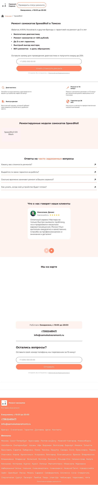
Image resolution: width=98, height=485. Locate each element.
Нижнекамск (56, 468)
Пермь (92, 450)
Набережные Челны (11, 468)
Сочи (73, 473)
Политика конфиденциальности (49, 482)
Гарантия (28, 430)
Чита (87, 478)
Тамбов (37, 478)
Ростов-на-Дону (48, 441)
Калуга (89, 459)
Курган (27, 464)
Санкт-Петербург (18, 441)
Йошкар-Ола (64, 459)
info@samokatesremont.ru (49, 335)
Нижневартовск (40, 468)
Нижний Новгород (67, 441)
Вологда (42, 459)
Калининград (78, 459)
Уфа (39, 446)
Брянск (76, 455)
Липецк (43, 464)
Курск (35, 464)
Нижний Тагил (71, 468)
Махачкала (69, 464)
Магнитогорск (55, 464)
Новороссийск (87, 468)
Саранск (39, 473)
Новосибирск (84, 441)
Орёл (4, 473)
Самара (64, 450)
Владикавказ (7, 459)
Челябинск (6, 446)
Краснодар (33, 441)
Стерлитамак (7, 478)
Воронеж (47, 446)
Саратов (17, 450)
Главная (8, 16)
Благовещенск (64, 455)
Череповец (78, 478)
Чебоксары (65, 478)
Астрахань (39, 455)
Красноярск (82, 450)
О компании (38, 9)
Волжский (32, 459)
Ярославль (6, 450)
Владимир (20, 459)
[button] (51, 250)
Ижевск (78, 446)
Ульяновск (6, 455)
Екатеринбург (21, 446)
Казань (32, 446)
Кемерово (6, 464)
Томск (37, 450)
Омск (71, 450)
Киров (16, 455)
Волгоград (58, 446)
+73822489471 (42, 3)
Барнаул (69, 446)
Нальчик (27, 468)
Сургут (18, 478)
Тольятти (88, 446)
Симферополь (52, 473)
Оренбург (13, 473)
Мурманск (81, 464)
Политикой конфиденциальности (59, 73)
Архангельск (27, 455)
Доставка (39, 430)
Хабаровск (28, 450)
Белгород (51, 455)
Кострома (17, 464)
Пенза (22, 473)
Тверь (45, 478)
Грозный (52, 459)
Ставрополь (83, 473)
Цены (48, 9)
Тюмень (46, 450)
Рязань (30, 473)
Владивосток (88, 455)
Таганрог (28, 478)
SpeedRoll (18, 16)
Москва (5, 441)
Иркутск (55, 450)
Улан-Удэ (54, 478)
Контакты (56, 9)
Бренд (27, 9)
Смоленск (65, 473)
